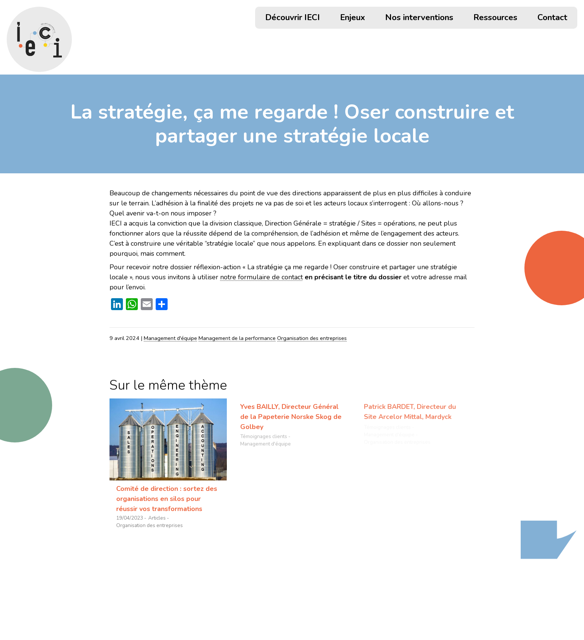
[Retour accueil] (39, 39)
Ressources (495, 18)
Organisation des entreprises (312, 338)
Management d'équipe (170, 338)
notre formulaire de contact (261, 277)
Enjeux (352, 18)
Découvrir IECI (292, 18)
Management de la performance (237, 338)
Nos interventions (419, 18)
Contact (552, 18)
